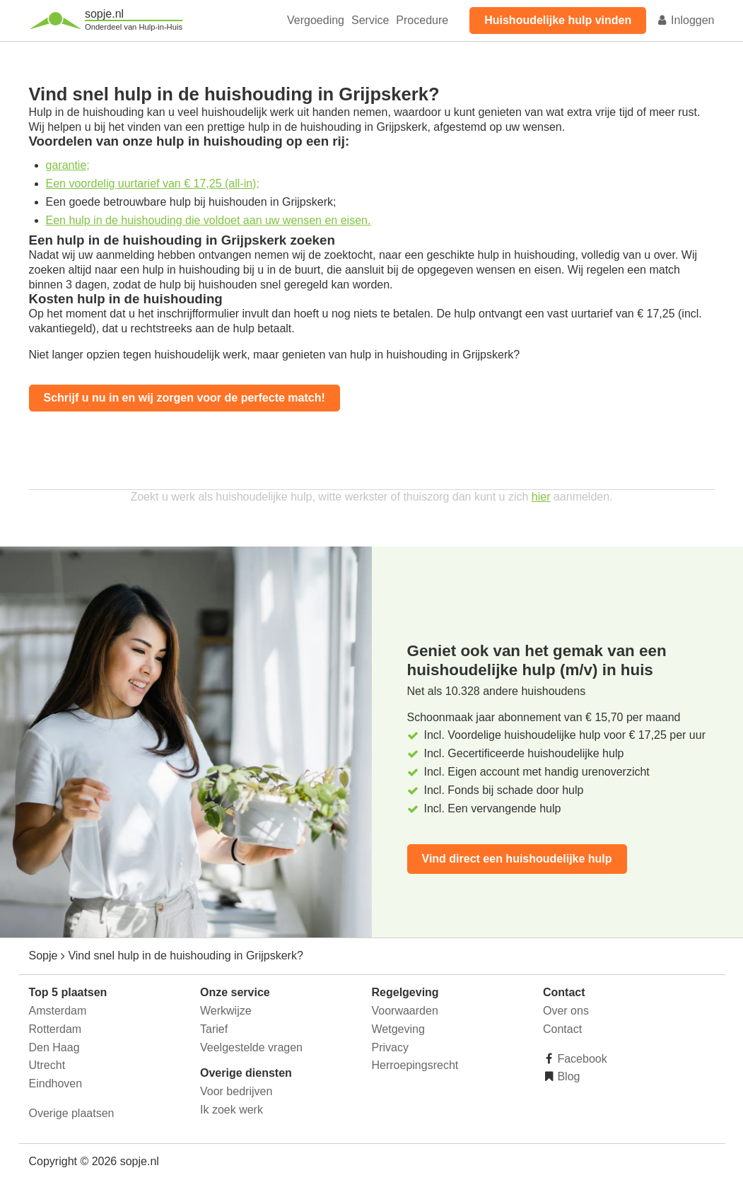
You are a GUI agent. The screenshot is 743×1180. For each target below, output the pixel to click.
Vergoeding (315, 20)
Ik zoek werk (231, 1110)
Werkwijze (226, 1011)
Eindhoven (56, 1083)
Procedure (422, 20)
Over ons (566, 1011)
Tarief (214, 1029)
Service (370, 20)
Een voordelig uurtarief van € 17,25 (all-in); (152, 183)
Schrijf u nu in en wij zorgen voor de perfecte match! (184, 398)
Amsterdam (58, 1011)
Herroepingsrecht (415, 1065)
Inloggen (686, 20)
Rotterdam (55, 1029)
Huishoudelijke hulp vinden (557, 20)
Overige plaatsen (72, 1113)
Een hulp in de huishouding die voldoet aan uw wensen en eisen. (208, 220)
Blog (567, 1076)
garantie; (68, 165)
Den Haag (54, 1047)
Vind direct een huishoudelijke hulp (517, 859)
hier (541, 497)
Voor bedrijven (236, 1091)
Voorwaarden (405, 1011)
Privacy (390, 1047)
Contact (562, 1029)
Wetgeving (398, 1029)
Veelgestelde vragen (251, 1047)
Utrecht (47, 1065)
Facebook (580, 1059)
